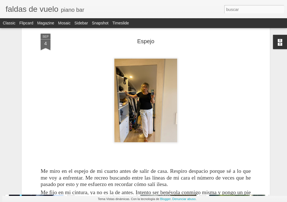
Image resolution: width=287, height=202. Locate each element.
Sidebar (81, 23)
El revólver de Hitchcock (242, 173)
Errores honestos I (102, 172)
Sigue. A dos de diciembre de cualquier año (192, 175)
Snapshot (100, 23)
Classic (9, 23)
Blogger (165, 199)
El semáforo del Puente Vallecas (45, 176)
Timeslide (120, 23)
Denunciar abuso (184, 199)
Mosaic (64, 23)
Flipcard (26, 23)
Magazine (45, 23)
